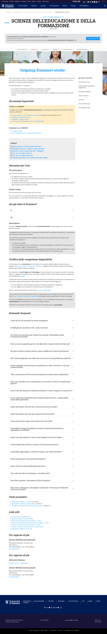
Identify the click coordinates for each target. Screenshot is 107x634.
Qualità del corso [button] (82, 49)
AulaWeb (11, 1)
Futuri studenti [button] (21, 49)
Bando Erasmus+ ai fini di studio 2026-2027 (26, 146)
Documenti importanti (85, 78)
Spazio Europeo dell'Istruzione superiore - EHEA (26, 521)
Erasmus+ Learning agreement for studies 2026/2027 (28, 121)
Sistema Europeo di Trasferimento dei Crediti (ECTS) (27, 527)
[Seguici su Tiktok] (94, 1)
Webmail (24, 1)
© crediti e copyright (33, 630)
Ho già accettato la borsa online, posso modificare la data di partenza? (39, 351)
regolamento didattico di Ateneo (22, 502)
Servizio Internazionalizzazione (21, 517)
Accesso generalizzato (39, 601)
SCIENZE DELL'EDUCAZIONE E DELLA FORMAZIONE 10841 (38, 12)
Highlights (15, 119)
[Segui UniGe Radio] (99, 1)
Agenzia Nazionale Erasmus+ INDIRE (22, 519)
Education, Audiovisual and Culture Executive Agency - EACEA (30, 523)
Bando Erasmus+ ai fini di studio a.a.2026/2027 (26, 115)
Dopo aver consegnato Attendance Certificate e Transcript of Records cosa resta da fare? (39, 488)
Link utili (81, 100)
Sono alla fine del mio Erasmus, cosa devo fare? (30, 473)
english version (24, 119)
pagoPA (90, 601)
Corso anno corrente (93, 38)
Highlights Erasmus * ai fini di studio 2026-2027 (28, 149)
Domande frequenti (85, 92)
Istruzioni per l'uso (84, 82)
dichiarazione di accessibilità (71, 630)
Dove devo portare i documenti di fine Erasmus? (30, 480)
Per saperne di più (84, 104)
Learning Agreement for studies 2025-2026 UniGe (26, 133)
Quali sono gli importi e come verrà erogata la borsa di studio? (36, 437)
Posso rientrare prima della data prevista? (27, 466)
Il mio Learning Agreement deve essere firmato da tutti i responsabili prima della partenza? (39, 399)
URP (83, 601)
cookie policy (53, 630)
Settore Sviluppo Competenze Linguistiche (29, 266)
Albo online (51, 601)
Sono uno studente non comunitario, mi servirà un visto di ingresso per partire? (40, 382)
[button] (22, 6)
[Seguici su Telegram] (96, 1)
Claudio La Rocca (14, 563)
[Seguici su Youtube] (88, 1)
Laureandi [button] (45, 49)
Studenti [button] (33, 49)
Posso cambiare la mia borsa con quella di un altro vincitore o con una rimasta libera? (39, 366)
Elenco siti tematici (73, 601)
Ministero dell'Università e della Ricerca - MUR (26, 525)
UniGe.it (8, 12)
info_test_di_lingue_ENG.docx (22, 155)
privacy (60, 630)
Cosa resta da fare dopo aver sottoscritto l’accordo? (31, 421)
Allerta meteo (45, 1)
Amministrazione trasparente (26, 601)
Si (11, 210)
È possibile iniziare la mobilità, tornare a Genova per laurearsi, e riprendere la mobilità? (37, 429)
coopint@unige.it (14, 549)
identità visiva (44, 630)
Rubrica (34, 1)
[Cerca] (105, 5)
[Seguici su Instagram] (90, 1)
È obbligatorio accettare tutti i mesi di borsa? (29, 328)
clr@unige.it (24, 563)
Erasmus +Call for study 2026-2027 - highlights (28, 151)
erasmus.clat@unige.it (44, 290)
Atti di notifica (61, 601)
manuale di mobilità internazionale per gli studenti (27, 506)
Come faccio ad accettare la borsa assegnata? (29, 320)
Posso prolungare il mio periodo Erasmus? (28, 459)
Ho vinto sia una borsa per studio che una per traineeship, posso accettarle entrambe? (37, 336)
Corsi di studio (17, 12)
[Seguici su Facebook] (92, 1)
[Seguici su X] (86, 1)
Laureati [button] (55, 49)
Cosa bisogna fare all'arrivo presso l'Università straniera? (34, 444)
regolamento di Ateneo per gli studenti (23, 504)
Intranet (29, 1)
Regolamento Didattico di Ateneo (22, 529)
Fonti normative (84, 96)
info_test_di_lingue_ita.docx (22, 153)
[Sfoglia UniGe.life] (76, 1)
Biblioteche (17, 1)
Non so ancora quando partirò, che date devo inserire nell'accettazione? (40, 344)
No (11, 217)
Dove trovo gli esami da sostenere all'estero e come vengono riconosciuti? (41, 390)
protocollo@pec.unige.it (71, 620)
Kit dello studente (17, 131)
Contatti (39, 1)
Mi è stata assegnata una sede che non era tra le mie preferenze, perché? (40, 358)
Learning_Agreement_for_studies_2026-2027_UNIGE (30, 158)
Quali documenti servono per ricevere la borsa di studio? (34, 407)
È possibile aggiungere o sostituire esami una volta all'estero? (36, 451)
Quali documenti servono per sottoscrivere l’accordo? (32, 414)
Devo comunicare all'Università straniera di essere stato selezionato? (39, 374)
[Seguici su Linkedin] (84, 1)
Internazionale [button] (67, 49)
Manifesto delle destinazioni (21, 117)
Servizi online (5, 1)
